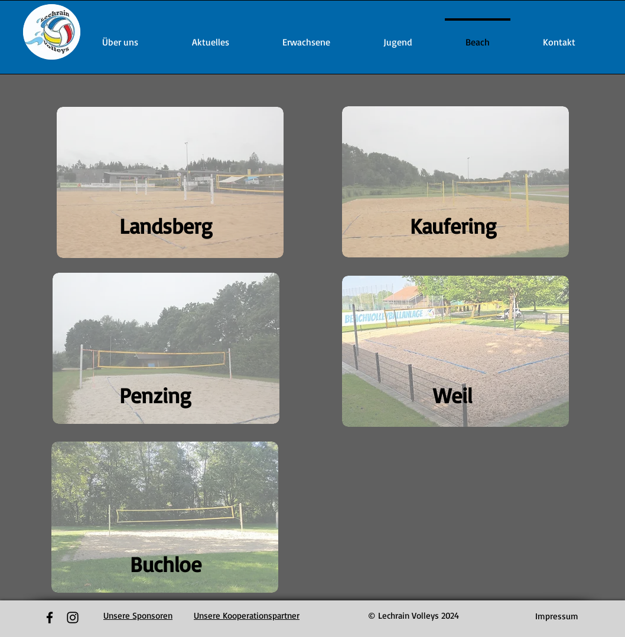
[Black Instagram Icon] (72, 617)
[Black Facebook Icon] (49, 617)
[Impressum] (557, 616)
